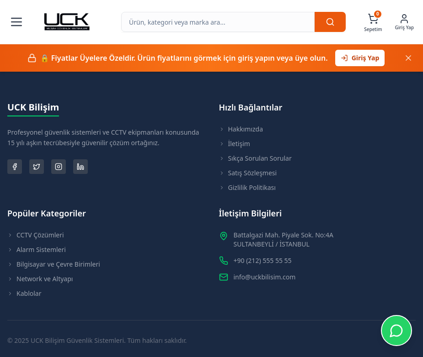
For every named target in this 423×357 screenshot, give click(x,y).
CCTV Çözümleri (35, 235)
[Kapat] (408, 58)
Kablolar (24, 293)
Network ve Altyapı (40, 278)
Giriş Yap (360, 57)
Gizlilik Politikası (247, 187)
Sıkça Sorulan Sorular (255, 158)
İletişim (234, 143)
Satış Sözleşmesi (248, 172)
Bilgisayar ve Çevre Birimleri (53, 264)
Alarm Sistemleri (36, 249)
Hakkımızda (241, 129)
